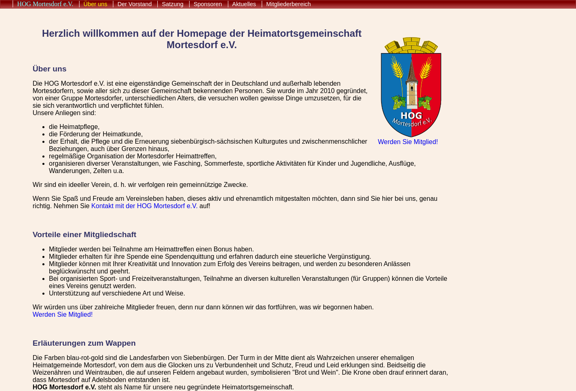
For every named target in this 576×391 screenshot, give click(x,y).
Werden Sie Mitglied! (408, 141)
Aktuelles (244, 4)
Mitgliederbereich (288, 4)
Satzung (172, 4)
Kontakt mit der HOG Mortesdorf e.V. (144, 205)
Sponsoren (208, 4)
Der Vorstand (134, 4)
